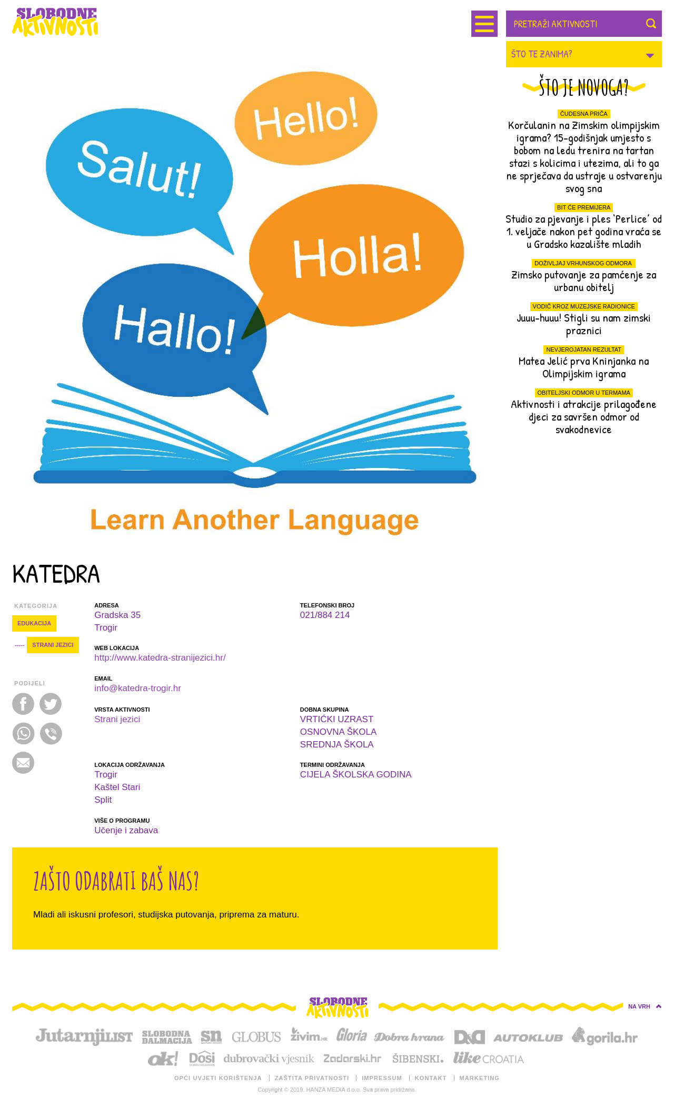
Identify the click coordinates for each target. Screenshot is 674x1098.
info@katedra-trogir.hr (137, 688)
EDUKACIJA (34, 623)
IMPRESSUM (382, 1078)
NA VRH (645, 1006)
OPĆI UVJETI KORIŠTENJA (218, 1078)
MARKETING (480, 1078)
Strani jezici (52, 645)
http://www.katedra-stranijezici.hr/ (159, 658)
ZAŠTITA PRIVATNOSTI (312, 1078)
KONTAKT (431, 1078)
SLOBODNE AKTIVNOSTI (64, 22)
